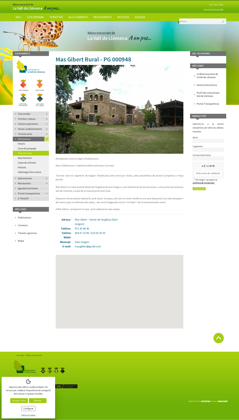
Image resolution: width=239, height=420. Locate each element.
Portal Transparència (208, 103)
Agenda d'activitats (28, 188)
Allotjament (24, 138)
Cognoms (208, 148)
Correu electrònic (208, 157)
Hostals (22, 167)
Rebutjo (37, 400)
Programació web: (199, 401)
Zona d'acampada (27, 148)
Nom (208, 139)
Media (21, 240)
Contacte (23, 225)
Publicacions (24, 217)
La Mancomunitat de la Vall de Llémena (207, 75)
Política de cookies (28, 415)
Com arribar (35, 17)
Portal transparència (29, 193)
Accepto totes (19, 400)
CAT (211, 4)
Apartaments (25, 157)
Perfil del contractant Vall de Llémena (208, 94)
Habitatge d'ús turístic (29, 172)
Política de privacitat (34, 355)
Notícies (123, 17)
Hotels (21, 143)
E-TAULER (23, 198)
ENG (221, 4)
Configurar (28, 408)
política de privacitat (204, 182)
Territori (56, 17)
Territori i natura (26, 118)
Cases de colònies (27, 162)
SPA (216, 4)
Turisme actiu (25, 133)
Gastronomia (25, 178)
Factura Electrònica (207, 84)
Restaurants (103, 17)
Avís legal (20, 355)
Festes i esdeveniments (30, 128)
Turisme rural (25, 153)
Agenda (140, 17)
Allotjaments (78, 17)
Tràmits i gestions (27, 233)
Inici (18, 17)
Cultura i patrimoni (28, 123)
